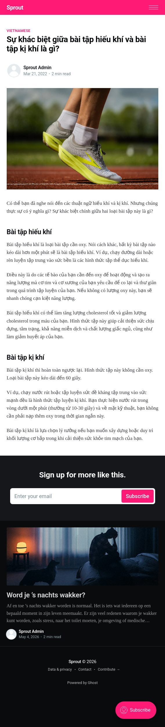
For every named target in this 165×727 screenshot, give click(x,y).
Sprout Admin (37, 67)
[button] (153, 7)
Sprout (15, 7)
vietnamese (18, 30)
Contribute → (109, 669)
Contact (84, 669)
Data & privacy (60, 669)
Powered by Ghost (82, 683)
